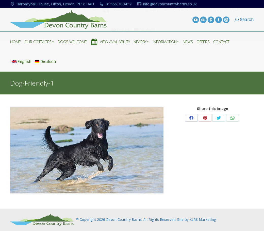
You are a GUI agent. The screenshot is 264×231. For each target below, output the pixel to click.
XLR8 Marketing (203, 220)
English (21, 61)
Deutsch (45, 61)
